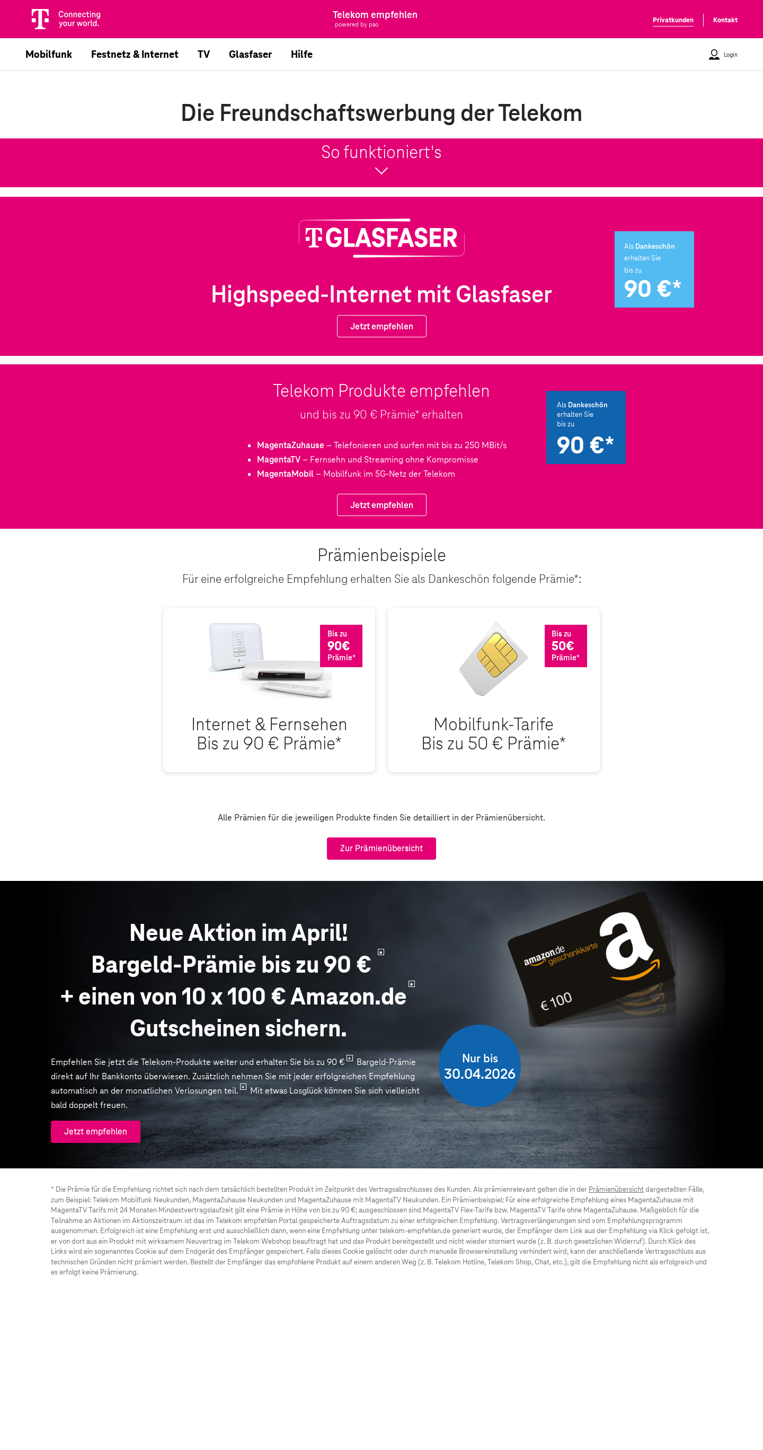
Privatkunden (673, 20)
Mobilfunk (48, 54)
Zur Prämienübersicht (381, 848)
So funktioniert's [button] (381, 162)
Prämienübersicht (616, 1189)
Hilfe (302, 54)
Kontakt (725, 20)
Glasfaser (250, 54)
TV (204, 54)
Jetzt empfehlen (381, 326)
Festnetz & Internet (135, 54)
